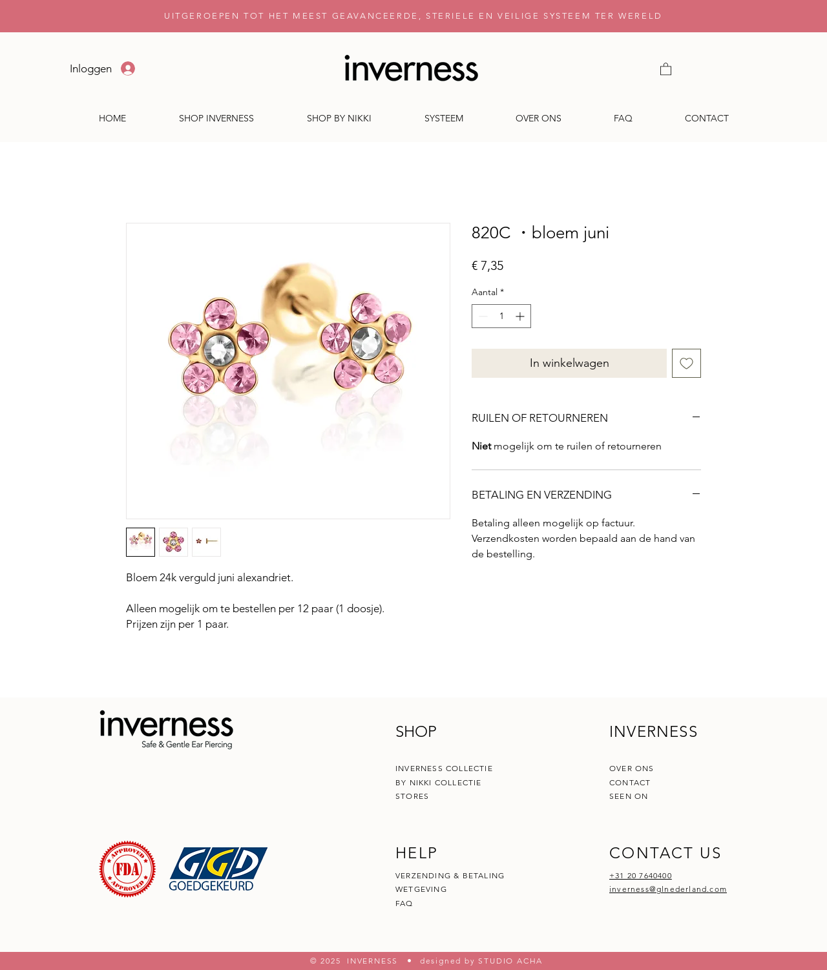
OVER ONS (631, 768)
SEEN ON (628, 796)
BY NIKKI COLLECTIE (438, 782)
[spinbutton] (501, 316)
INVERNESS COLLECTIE (444, 768)
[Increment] (521, 316)
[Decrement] (482, 316)
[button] (665, 68)
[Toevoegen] (686, 363)
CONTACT (631, 782)
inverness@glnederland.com (668, 889)
